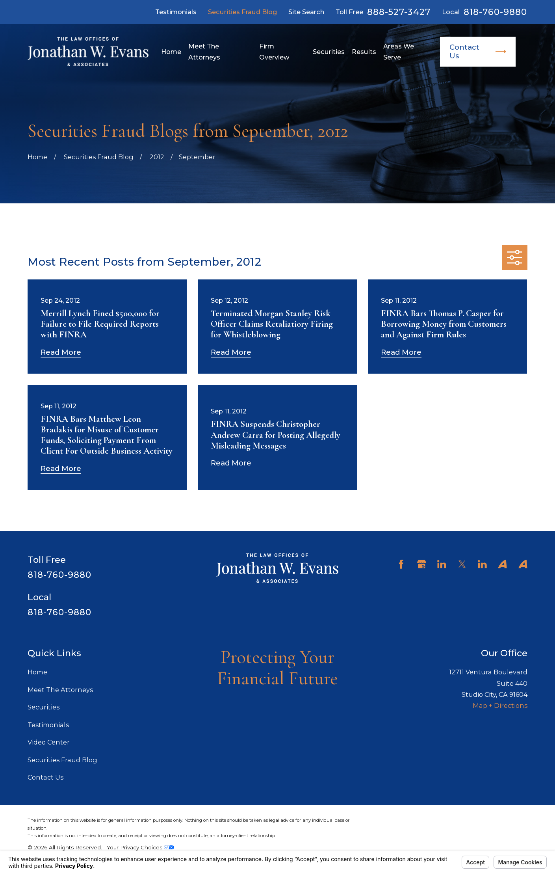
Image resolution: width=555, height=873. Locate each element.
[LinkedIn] (441, 564)
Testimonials (176, 12)
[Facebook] (401, 564)
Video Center (49, 742)
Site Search (306, 12)
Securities (43, 707)
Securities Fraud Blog (242, 12)
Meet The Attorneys (60, 690)
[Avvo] (502, 564)
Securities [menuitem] (329, 52)
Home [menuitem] (171, 52)
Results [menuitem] (364, 52)
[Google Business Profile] (421, 564)
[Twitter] (462, 564)
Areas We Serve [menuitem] (398, 51)
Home (37, 672)
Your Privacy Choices (140, 847)
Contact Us (477, 51)
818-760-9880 (495, 12)
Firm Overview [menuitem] (274, 51)
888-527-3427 (399, 12)
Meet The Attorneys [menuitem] (204, 51)
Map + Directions (500, 705)
